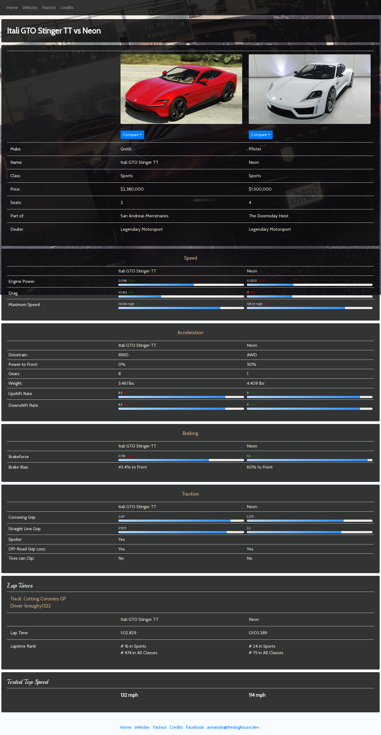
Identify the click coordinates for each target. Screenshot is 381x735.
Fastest (49, 7)
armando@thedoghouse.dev (233, 727)
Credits (67, 7)
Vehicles (30, 7)
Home (12, 7)
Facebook (195, 727)
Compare (131, 134)
